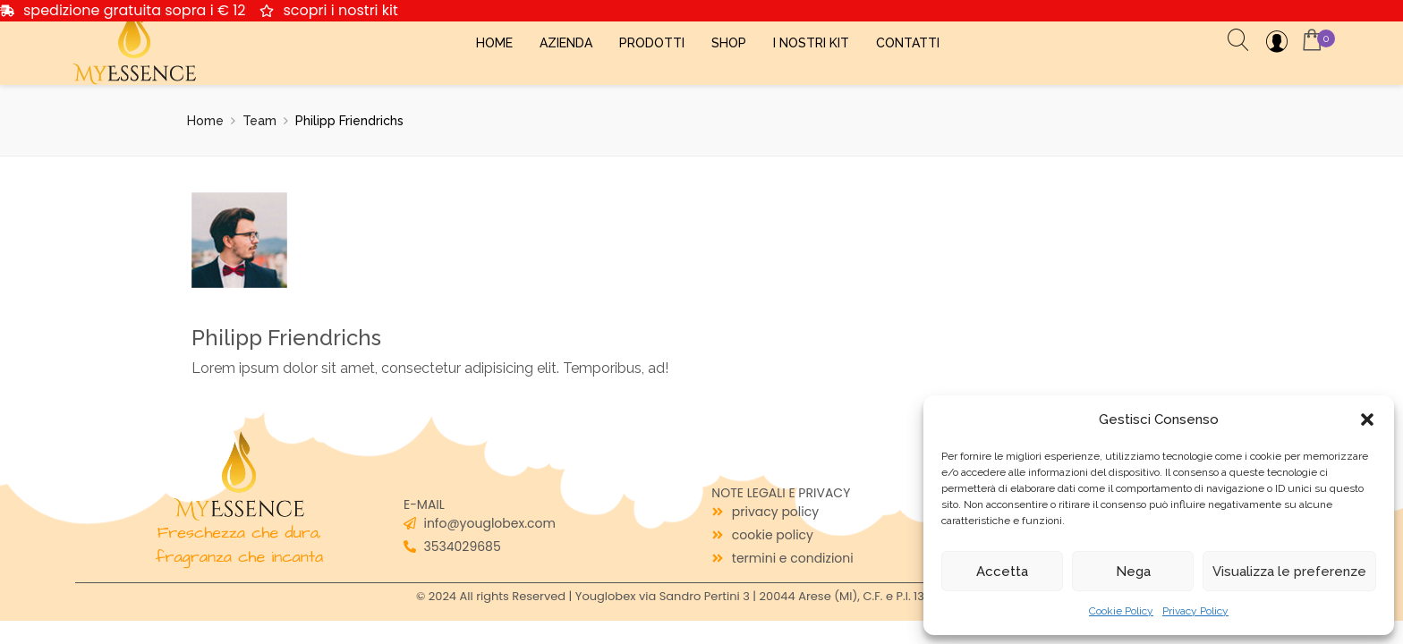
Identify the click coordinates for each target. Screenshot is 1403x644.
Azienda (566, 43)
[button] (1367, 419)
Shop (728, 43)
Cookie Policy (1121, 611)
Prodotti (651, 43)
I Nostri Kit (811, 43)
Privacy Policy (1195, 611)
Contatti (908, 43)
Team (259, 121)
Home (494, 43)
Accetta (1002, 572)
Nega (1133, 572)
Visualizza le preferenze (1289, 572)
